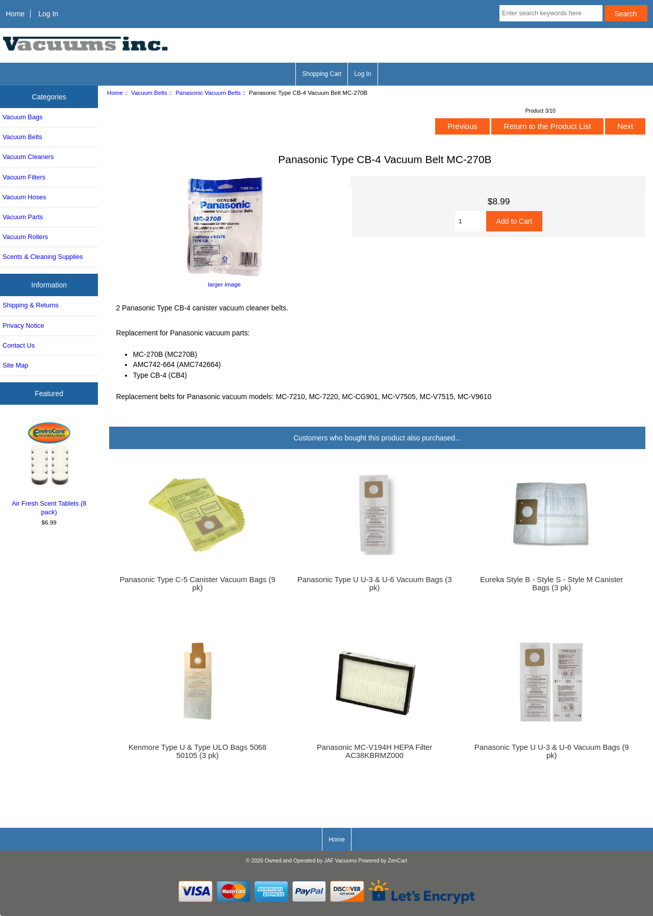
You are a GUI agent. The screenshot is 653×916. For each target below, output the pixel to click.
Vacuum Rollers (25, 237)
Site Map (15, 365)
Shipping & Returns (31, 305)
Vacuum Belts (149, 92)
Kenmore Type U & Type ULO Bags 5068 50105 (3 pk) (198, 751)
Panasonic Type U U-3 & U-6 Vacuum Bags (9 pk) (551, 751)
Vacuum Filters (24, 177)
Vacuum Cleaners (28, 157)
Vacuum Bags (22, 117)
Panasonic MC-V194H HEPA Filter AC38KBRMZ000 (374, 751)
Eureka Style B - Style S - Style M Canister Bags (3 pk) (551, 583)
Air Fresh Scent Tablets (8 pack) (49, 467)
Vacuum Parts (23, 217)
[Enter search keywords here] (550, 13)
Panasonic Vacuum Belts (208, 92)
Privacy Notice (23, 325)
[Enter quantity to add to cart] (470, 221)
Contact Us (19, 345)
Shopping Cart (321, 73)
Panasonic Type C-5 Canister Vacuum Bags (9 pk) (197, 583)
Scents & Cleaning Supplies (43, 256)
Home (15, 14)
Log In (48, 14)
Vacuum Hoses (24, 197)
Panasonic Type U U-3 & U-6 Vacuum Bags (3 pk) (374, 583)
